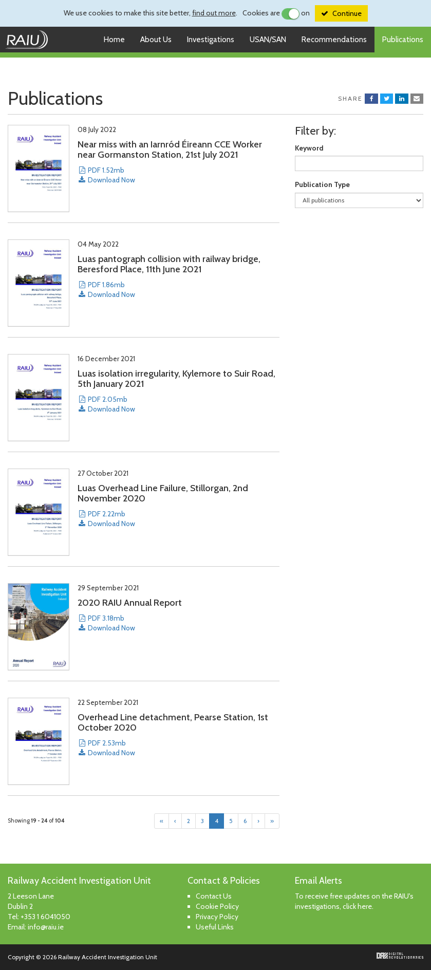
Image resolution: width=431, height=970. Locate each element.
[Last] (272, 821)
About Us (156, 39)
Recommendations (334, 39)
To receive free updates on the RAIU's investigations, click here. (354, 901)
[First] (161, 821)
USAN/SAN (268, 39)
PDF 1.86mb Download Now (106, 290)
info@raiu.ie (46, 926)
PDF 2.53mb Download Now (106, 748)
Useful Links (215, 926)
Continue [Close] (347, 13)
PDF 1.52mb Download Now (106, 175)
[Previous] (175, 821)
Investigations (210, 39)
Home (114, 39)
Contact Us (214, 896)
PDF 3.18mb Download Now (106, 623)
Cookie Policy (217, 906)
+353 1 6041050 (45, 916)
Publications (402, 39)
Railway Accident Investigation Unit (30, 39)
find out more (214, 12)
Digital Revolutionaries (400, 956)
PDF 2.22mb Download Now (106, 519)
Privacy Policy (217, 916)
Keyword (309, 148)
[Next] (258, 821)
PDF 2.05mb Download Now (106, 404)
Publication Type (322, 184)
